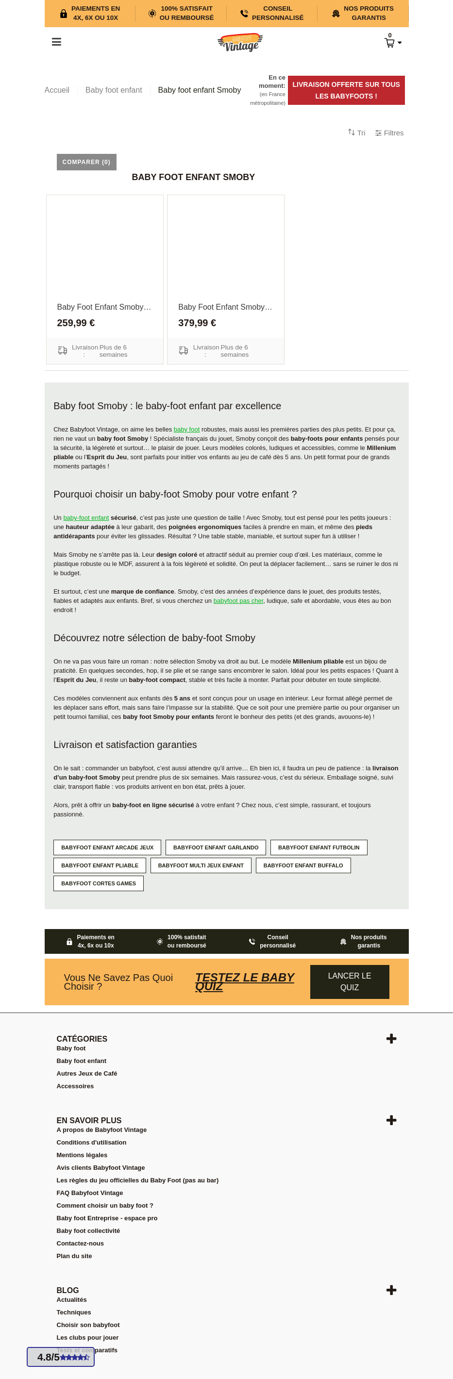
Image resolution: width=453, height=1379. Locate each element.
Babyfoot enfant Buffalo (303, 865)
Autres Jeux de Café (87, 1073)
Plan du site (74, 1256)
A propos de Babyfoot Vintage (102, 1129)
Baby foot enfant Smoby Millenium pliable (104, 307)
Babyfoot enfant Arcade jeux (107, 847)
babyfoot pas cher (239, 600)
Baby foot (71, 1048)
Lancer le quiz (349, 982)
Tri (361, 133)
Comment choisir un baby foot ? (105, 1205)
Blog (68, 1290)
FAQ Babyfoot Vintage (90, 1192)
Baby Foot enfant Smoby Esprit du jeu (225, 307)
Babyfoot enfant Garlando (215, 847)
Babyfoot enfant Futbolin (318, 847)
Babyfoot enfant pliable (99, 865)
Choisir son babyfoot (88, 1325)
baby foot (187, 429)
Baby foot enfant (82, 1060)
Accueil (57, 90)
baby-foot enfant (86, 517)
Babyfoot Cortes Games (98, 883)
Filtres (394, 133)
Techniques (74, 1312)
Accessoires (75, 1086)
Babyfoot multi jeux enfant (201, 865)
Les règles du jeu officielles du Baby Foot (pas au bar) (138, 1180)
